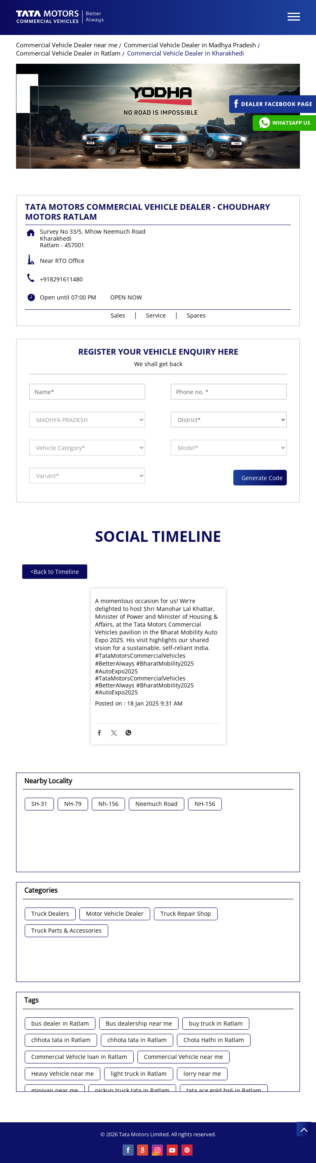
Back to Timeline (54, 572)
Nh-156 (108, 804)
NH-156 (205, 804)
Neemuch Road (156, 804)
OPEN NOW (126, 297)
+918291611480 (61, 279)
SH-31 (39, 804)
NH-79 (72, 804)
